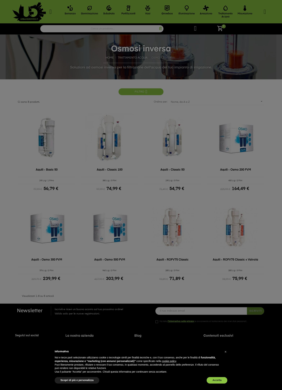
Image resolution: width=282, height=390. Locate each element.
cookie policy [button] (169, 361)
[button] (225, 352)
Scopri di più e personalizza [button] (77, 380)
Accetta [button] (217, 380)
